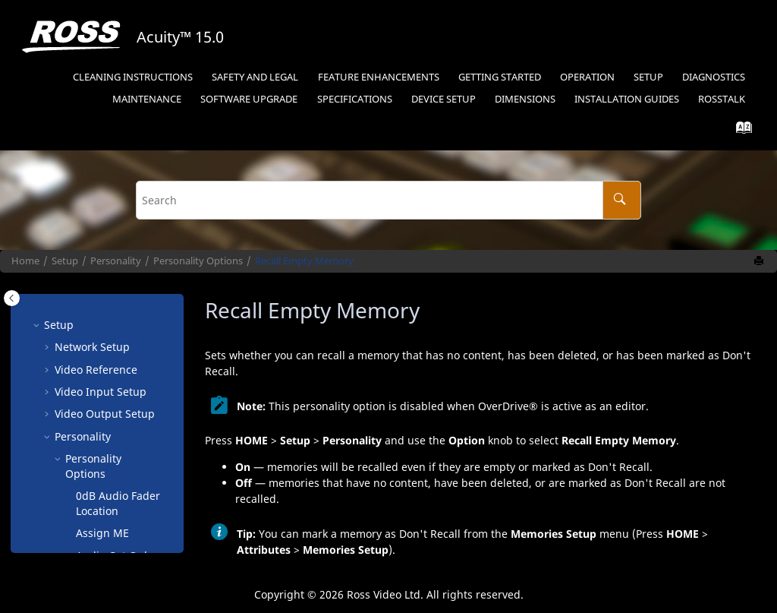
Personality (115, 260)
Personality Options (198, 260)
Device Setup (443, 99)
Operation (587, 77)
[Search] (621, 200)
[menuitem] (133, 78)
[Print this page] (760, 261)
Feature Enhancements (378, 77)
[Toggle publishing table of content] (12, 298)
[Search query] (388, 200)
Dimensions (525, 99)
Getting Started (499, 77)
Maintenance (146, 99)
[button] (70, 320)
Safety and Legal (255, 77)
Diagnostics (713, 77)
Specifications (354, 99)
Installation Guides (626, 99)
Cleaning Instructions (133, 77)
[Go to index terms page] (739, 131)
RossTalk (721, 99)
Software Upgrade (248, 99)
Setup (648, 77)
